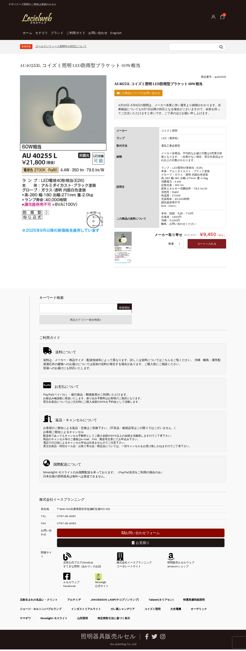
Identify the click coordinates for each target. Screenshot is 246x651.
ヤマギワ (25, 619)
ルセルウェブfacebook (71, 583)
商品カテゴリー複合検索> (85, 320)
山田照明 (82, 619)
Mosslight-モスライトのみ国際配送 (66, 474)
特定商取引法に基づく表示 (114, 619)
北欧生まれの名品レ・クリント (39, 601)
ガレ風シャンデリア (122, 610)
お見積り (141, 544)
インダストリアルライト (86, 610)
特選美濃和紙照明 (194, 601)
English (150, 31)
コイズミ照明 (152, 610)
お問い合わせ (125, 31)
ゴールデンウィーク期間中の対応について (61, 46)
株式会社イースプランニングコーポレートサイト (134, 564)
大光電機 (175, 610)
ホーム (29, 31)
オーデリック (199, 610)
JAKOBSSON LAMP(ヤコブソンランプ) (114, 601)
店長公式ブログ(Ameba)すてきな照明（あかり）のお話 (82, 564)
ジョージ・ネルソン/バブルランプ (41, 610)
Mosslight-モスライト (53, 619)
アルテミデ (74, 601)
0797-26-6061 (66, 517)
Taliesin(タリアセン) (161, 601)
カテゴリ (49, 31)
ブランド (71, 31)
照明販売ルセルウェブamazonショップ (180, 564)
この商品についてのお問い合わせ (138, 93)
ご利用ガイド (96, 31)
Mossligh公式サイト (102, 583)
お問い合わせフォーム (141, 534)
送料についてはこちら (156, 361)
